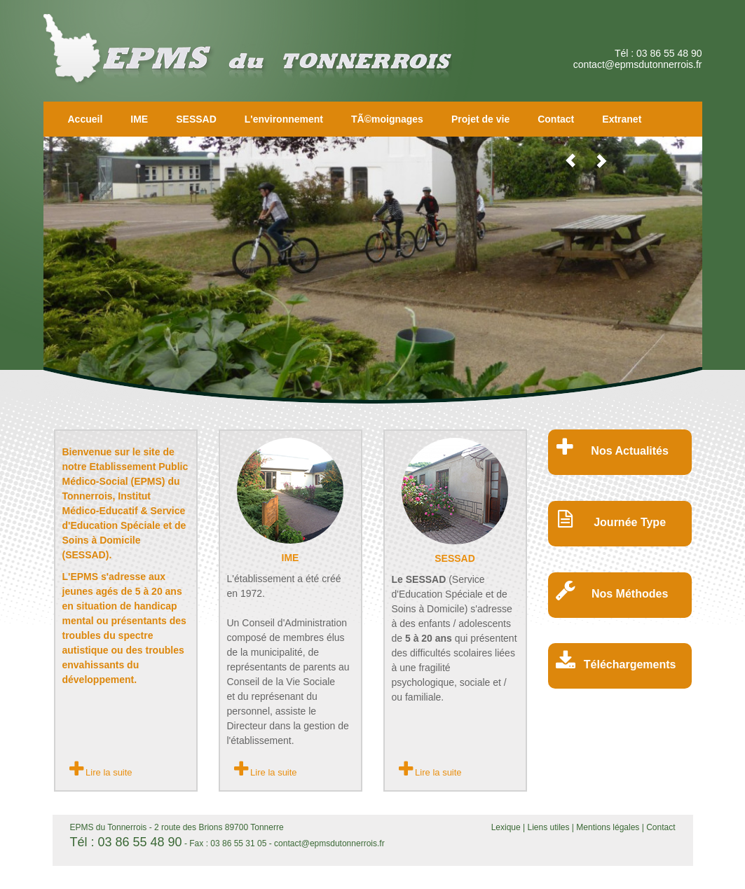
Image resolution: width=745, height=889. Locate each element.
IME (139, 119)
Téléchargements (630, 664)
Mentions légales (607, 827)
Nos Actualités (630, 451)
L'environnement (284, 119)
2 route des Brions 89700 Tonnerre (219, 827)
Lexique (507, 827)
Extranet (621, 119)
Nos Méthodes (630, 594)
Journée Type (630, 522)
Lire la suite (100, 769)
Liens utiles (549, 827)
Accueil (85, 119)
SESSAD (196, 119)
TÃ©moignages (387, 119)
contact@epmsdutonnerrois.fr (637, 64)
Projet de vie (480, 119)
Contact (556, 119)
